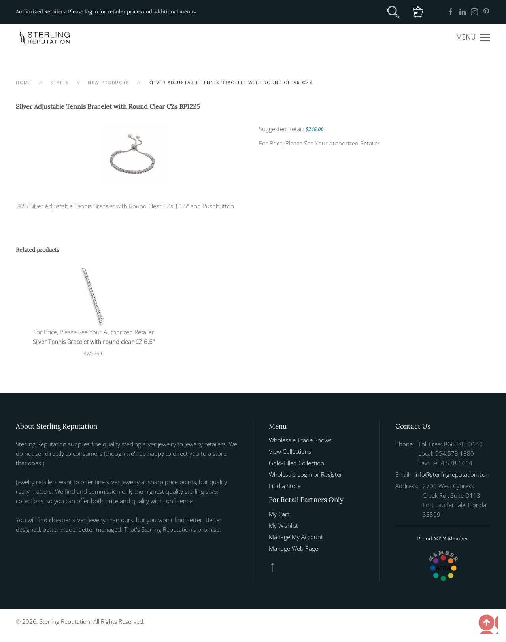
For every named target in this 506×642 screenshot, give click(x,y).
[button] (473, 37)
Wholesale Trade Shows (300, 440)
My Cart (279, 514)
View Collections (290, 451)
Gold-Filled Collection (296, 463)
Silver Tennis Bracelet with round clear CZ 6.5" (94, 342)
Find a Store (285, 486)
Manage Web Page (293, 548)
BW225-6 (93, 353)
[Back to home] (45, 37)
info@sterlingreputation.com (453, 474)
